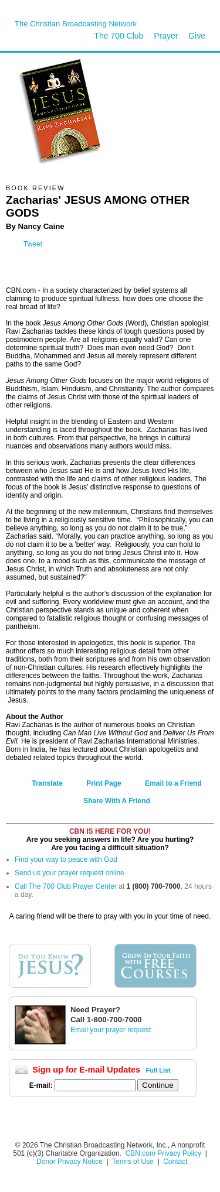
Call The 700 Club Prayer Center (66, 886)
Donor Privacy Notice (69, 1161)
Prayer (166, 35)
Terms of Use (133, 1161)
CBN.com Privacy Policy (163, 1153)
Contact (175, 1161)
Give (196, 35)
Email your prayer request (110, 1030)
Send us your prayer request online (69, 873)
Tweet (32, 244)
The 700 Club (118, 35)
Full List (158, 1070)
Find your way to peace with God (66, 859)
